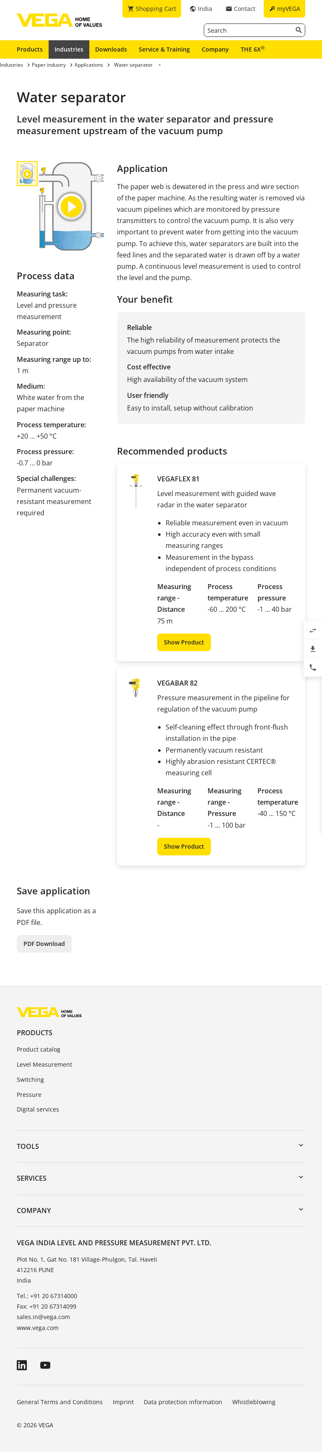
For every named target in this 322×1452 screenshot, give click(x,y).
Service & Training (164, 49)
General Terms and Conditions (60, 1402)
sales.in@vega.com (43, 1317)
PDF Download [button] (44, 944)
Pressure (29, 1095)
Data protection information (183, 1402)
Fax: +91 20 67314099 (46, 1306)
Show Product (184, 642)
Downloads (111, 49)
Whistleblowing (253, 1402)
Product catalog (38, 1049)
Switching (30, 1079)
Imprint (123, 1402)
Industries (69, 49)
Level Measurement (44, 1064)
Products (30, 49)
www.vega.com (38, 1328)
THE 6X (253, 49)
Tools (28, 1146)
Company (215, 49)
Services (32, 1178)
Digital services (38, 1109)
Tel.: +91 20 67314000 (47, 1296)
